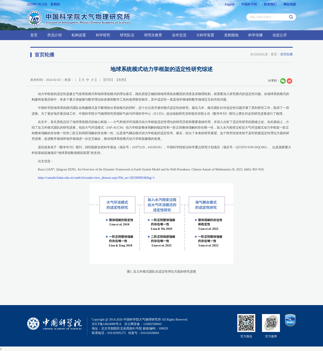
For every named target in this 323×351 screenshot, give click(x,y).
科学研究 (103, 35)
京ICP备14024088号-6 (106, 324)
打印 (108, 80)
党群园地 (231, 35)
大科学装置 (205, 35)
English (229, 4)
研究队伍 (127, 35)
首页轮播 (286, 54)
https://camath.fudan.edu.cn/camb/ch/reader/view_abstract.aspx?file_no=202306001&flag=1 (96, 177)
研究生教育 (153, 35)
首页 (33, 35)
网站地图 (290, 4)
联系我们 (270, 4)
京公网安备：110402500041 (143, 324)
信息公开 (280, 35)
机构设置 (79, 35)
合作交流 (179, 35)
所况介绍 (54, 35)
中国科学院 (249, 4)
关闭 (121, 80)
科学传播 (255, 35)
